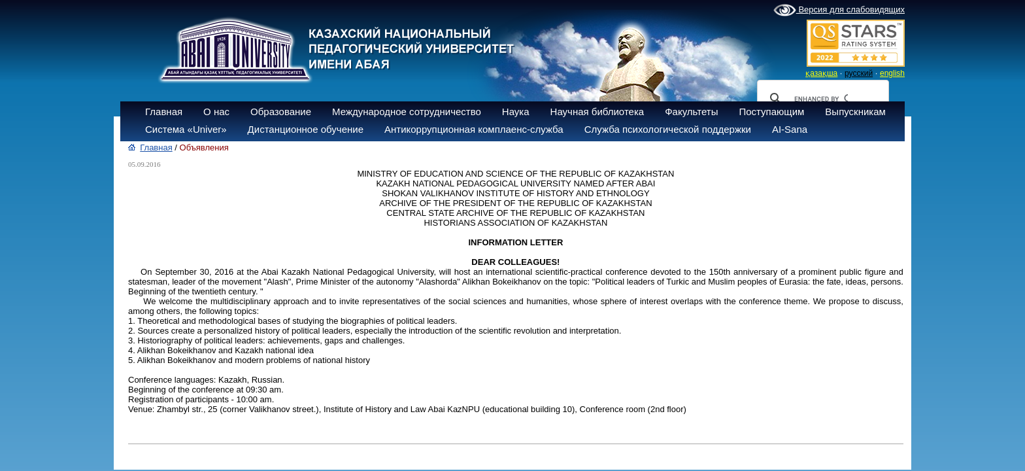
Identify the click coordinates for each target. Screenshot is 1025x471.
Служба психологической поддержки (667, 129)
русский (859, 73)
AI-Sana (789, 129)
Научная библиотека (597, 111)
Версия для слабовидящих (839, 10)
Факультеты (691, 111)
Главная (163, 111)
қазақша (821, 73)
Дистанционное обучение (305, 129)
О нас (216, 111)
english (892, 73)
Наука (515, 111)
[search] (821, 99)
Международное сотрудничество (406, 111)
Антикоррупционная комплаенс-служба (473, 129)
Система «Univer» (186, 129)
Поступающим (771, 111)
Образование (280, 111)
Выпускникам (855, 111)
